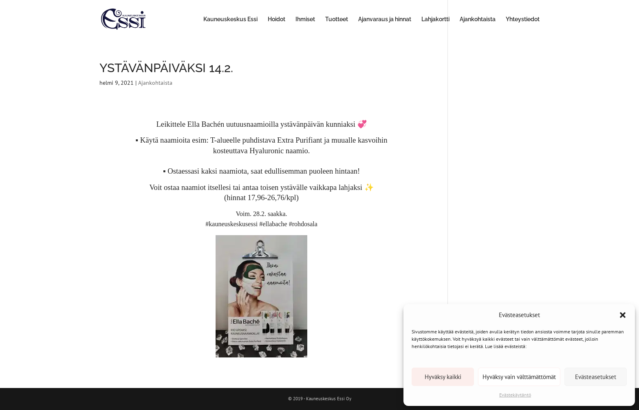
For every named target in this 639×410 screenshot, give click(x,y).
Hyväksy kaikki (443, 377)
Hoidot (276, 19)
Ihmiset (305, 19)
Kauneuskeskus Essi (230, 19)
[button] (623, 315)
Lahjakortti (435, 19)
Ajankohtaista (478, 19)
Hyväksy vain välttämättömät (519, 377)
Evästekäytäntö (515, 395)
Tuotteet (336, 19)
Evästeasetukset (595, 377)
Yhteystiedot (523, 19)
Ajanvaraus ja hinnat (384, 19)
